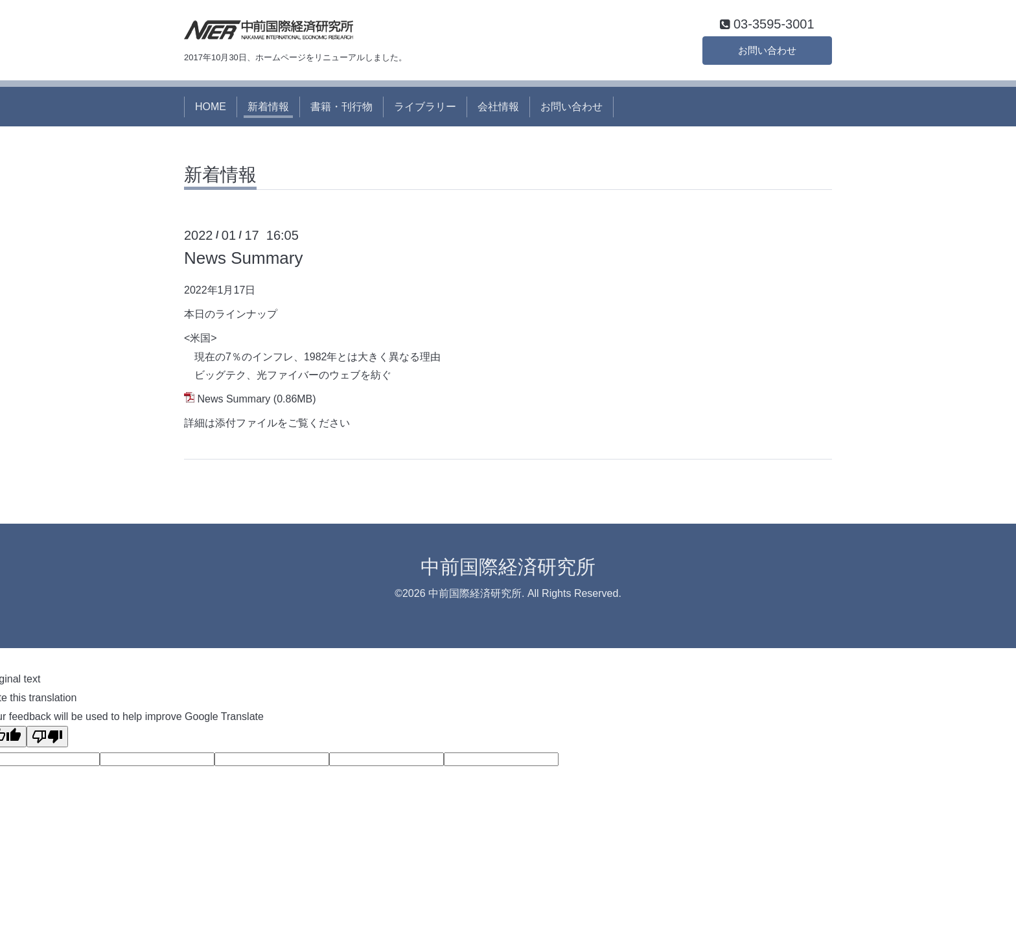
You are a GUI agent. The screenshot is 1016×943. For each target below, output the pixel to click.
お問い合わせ (767, 51)
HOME (210, 108)
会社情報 (498, 108)
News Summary (243, 260)
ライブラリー (425, 108)
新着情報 (268, 108)
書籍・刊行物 (341, 108)
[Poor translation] (47, 739)
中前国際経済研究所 (508, 568)
